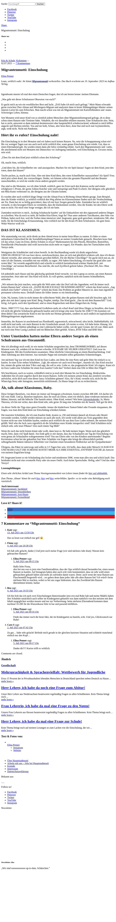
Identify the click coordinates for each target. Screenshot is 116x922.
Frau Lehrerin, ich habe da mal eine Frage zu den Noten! (45, 706)
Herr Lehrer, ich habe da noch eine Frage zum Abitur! (43, 688)
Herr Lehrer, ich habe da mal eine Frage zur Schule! (41, 721)
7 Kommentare (23, 63)
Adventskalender (91, 399)
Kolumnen (21, 60)
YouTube (11, 17)
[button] (10, 510)
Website (17, 750)
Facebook (12, 9)
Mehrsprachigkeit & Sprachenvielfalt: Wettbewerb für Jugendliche (53, 672)
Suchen (40, 4)
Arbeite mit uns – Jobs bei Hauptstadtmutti (28, 763)
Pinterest (11, 12)
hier (38, 478)
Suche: (4, 4)
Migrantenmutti (40, 81)
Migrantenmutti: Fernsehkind (15, 497)
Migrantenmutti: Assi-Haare (14, 494)
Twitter (10, 14)
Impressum (12, 768)
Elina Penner (7, 76)
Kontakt (11, 766)
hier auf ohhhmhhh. (98, 473)
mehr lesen (7, 681)
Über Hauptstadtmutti (17, 760)
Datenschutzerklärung (17, 771)
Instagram (12, 20)
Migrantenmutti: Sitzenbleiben (16, 491)
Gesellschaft (8, 665)
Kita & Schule (8, 60)
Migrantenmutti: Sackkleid (14, 489)
